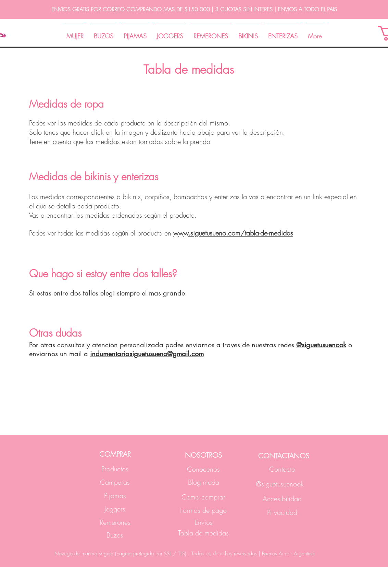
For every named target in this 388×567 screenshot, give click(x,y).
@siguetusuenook (321, 344)
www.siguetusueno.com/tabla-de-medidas (233, 233)
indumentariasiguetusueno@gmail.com (147, 353)
